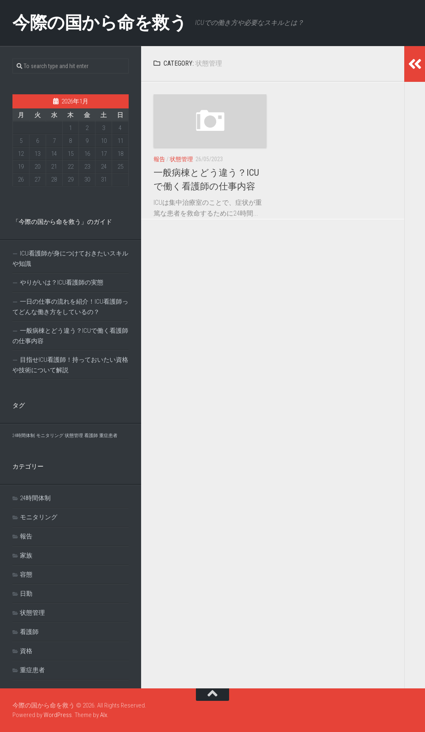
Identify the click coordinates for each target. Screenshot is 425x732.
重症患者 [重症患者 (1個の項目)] (108, 435)
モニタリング (38, 517)
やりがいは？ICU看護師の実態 (61, 282)
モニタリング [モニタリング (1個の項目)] (50, 435)
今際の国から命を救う (99, 22)
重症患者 (32, 670)
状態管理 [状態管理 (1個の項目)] (74, 435)
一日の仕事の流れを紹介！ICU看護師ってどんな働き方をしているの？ (70, 307)
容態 (26, 574)
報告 (159, 159)
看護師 (29, 632)
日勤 (26, 593)
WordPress (58, 715)
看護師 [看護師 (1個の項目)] (91, 435)
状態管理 (181, 159)
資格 (26, 651)
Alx (103, 715)
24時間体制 (35, 498)
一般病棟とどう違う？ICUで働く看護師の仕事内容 (70, 336)
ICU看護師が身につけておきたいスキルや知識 (70, 259)
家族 (26, 555)
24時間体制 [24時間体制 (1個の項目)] (23, 435)
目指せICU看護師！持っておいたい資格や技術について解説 (70, 365)
